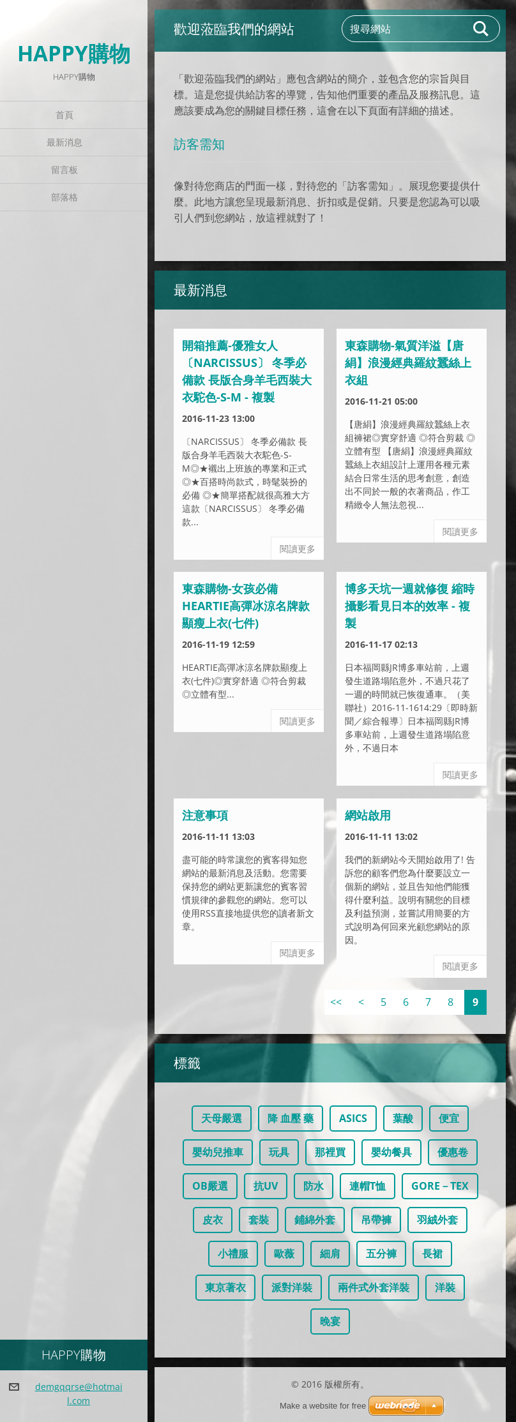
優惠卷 (452, 1152)
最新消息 (64, 142)
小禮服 (233, 1253)
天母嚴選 (221, 1118)
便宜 (449, 1118)
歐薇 (284, 1253)
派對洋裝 (291, 1287)
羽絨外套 (437, 1220)
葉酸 (403, 1118)
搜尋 (481, 28)
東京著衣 (225, 1287)
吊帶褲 (376, 1220)
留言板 (64, 169)
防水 (313, 1186)
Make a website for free (323, 1406)
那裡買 (330, 1152)
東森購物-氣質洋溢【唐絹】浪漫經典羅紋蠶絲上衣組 (408, 362)
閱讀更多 (297, 549)
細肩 (330, 1253)
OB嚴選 (210, 1186)
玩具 (279, 1152)
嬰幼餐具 (391, 1152)
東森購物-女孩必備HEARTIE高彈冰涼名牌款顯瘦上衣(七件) (246, 606)
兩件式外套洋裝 (373, 1287)
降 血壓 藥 (291, 1118)
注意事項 (205, 815)
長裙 (432, 1253)
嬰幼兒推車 (217, 1152)
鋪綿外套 (314, 1220)
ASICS (353, 1118)
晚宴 (330, 1321)
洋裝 (445, 1287)
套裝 (258, 1220)
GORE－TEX (440, 1186)
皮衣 (212, 1220)
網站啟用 (368, 815)
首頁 (64, 115)
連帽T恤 (367, 1186)
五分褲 (381, 1253)
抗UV (266, 1186)
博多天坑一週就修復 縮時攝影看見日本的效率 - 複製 (409, 606)
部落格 (64, 197)
